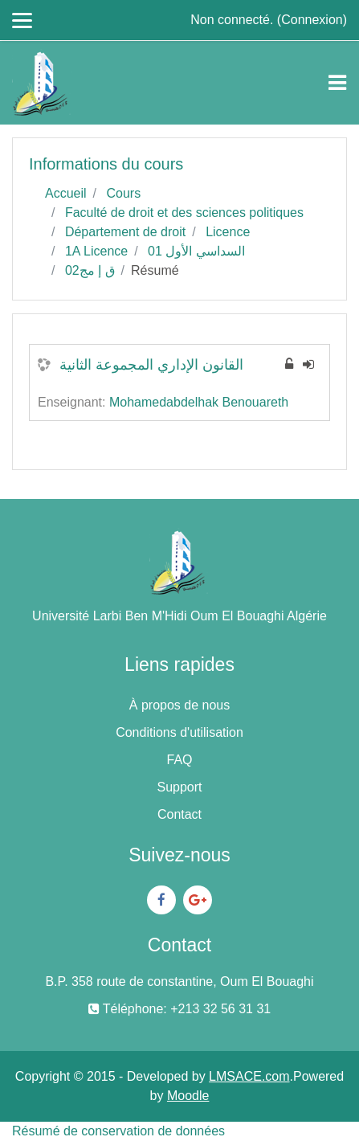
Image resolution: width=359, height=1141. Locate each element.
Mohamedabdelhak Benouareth (198, 402)
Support (179, 787)
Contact (179, 814)
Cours (123, 193)
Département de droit (125, 232)
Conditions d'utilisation (179, 732)
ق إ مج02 (90, 270)
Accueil (66, 193)
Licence (228, 232)
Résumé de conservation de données (118, 1131)
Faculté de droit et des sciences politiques (184, 212)
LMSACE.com (249, 1076)
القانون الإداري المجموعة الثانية (151, 365)
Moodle (188, 1095)
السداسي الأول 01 (196, 251)
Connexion (312, 20)
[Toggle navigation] (337, 83)
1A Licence (96, 251)
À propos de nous (179, 705)
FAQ (179, 760)
